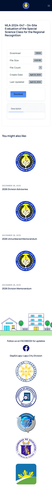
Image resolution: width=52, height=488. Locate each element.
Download (18, 94)
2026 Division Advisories (15, 189)
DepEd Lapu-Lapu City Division (26, 355)
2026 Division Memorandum (16, 288)
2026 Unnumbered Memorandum (19, 238)
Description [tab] (16, 108)
